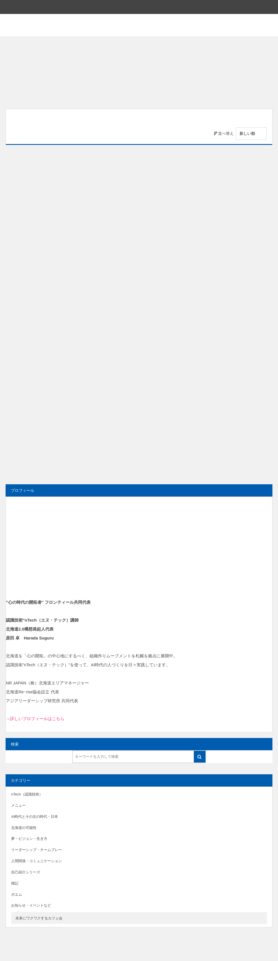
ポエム (16, 894)
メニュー (18, 805)
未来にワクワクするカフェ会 (38, 918)
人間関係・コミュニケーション (36, 861)
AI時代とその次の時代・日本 (34, 816)
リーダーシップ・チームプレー (36, 850)
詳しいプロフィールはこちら (37, 718)
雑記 (14, 883)
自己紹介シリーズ (25, 872)
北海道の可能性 (24, 828)
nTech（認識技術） (27, 794)
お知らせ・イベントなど (31, 905)
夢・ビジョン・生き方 (29, 839)
